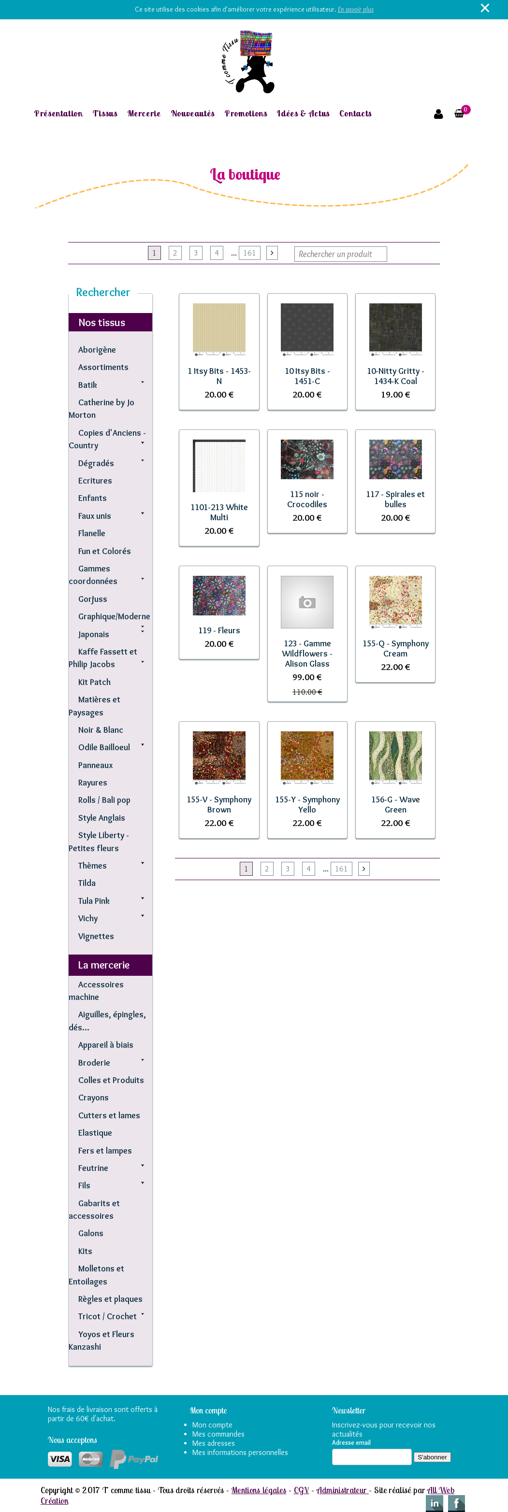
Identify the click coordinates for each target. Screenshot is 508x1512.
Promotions (245, 113)
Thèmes (92, 865)
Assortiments (103, 367)
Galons (90, 1233)
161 (249, 252)
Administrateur (343, 1489)
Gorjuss (92, 599)
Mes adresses (213, 1443)
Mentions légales (259, 1489)
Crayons (93, 1097)
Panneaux (95, 765)
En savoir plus (356, 9)
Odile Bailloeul (104, 747)
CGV (301, 1489)
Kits (85, 1251)
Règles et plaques (110, 1299)
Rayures (92, 782)
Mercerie (144, 113)
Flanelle (91, 533)
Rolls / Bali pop (104, 800)
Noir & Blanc (100, 730)
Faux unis (94, 516)
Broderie (94, 1062)
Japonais (93, 634)
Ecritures (95, 480)
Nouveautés (193, 113)
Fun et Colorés (104, 551)
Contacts (355, 113)
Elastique (95, 1132)
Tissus (104, 113)
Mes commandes (218, 1434)
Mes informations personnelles (240, 1452)
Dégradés (96, 463)
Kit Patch (94, 682)
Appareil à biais (105, 1045)
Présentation (58, 113)
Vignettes (96, 936)
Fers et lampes (105, 1150)
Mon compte (212, 1424)
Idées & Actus (302, 113)
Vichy (88, 918)
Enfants (92, 498)
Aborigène (97, 349)
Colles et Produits (111, 1080)
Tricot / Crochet (107, 1316)
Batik (87, 385)
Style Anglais (101, 818)
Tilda (87, 883)
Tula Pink (94, 901)
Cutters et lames (109, 1115)
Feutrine (93, 1168)
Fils (84, 1185)
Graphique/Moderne (114, 616)
